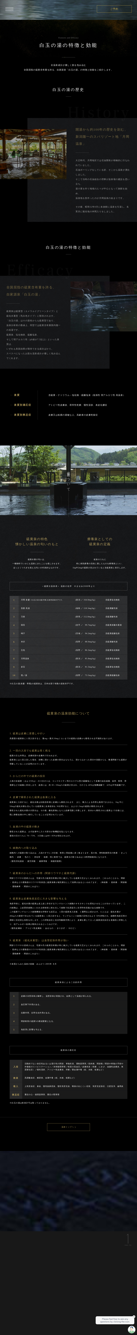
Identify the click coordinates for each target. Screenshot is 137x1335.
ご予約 (114, 9)
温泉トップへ (68, 1127)
